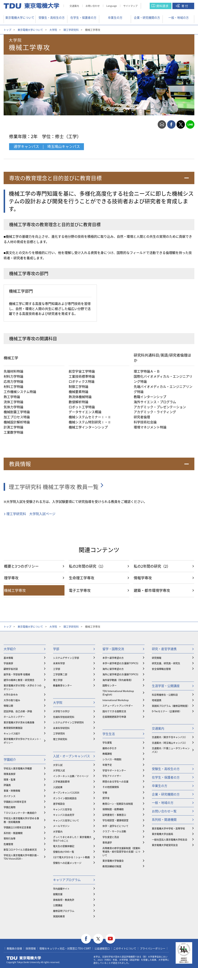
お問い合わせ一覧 (164, 811)
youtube (110, 939)
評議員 (7, 785)
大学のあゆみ (11, 694)
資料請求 (162, 6)
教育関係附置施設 (13, 727)
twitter (181, 124)
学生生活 (108, 733)
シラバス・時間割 (111, 759)
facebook (171, 124)
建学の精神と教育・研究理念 (19, 680)
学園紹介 (10, 759)
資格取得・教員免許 (63, 899)
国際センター (109, 685)
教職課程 (107, 753)
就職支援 (57, 894)
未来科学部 (59, 663)
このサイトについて (124, 948)
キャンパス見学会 (62, 809)
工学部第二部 (60, 674)
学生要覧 (107, 742)
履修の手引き (109, 748)
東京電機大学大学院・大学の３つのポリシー (22, 687)
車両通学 (107, 842)
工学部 (56, 669)
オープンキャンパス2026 (66, 792)
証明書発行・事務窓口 (114, 814)
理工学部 (57, 680)
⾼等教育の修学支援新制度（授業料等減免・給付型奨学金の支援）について (121, 851)
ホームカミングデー (14, 716)
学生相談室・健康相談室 (115, 820)
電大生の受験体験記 (63, 846)
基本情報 (8, 657)
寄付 (185, 6)
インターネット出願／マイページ (70, 776)
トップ (7, 29)
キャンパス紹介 (12, 733)
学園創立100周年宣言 (15, 801)
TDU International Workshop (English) (118, 692)
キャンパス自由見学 (63, 814)
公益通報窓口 (102, 948)
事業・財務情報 (12, 790)
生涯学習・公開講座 (166, 685)
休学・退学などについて (115, 826)
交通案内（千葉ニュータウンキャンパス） (171, 749)
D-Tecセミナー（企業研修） (167, 711)
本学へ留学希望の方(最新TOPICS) (120, 663)
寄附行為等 (9, 838)
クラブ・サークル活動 (114, 831)
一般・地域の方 (178, 17)
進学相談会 (59, 803)
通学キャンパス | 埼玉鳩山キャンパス (47, 146)
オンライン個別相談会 (65, 798)
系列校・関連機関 (13, 833)
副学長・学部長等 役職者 (17, 674)
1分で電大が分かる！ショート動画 (71, 857)
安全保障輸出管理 (161, 669)
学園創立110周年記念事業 (17, 827)
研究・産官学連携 (164, 648)
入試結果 (57, 787)
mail (162, 124)
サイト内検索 (148, 6)
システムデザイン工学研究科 (68, 722)
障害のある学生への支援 (115, 781)
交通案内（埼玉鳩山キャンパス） (169, 742)
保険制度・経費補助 (113, 809)
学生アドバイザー (111, 775)
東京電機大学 (23, 958)
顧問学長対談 (11, 669)
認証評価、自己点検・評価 (18, 711)
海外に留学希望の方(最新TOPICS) (120, 674)
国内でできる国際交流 (114, 711)
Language (111, 5)
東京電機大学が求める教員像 (19, 722)
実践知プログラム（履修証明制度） (171, 705)
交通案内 (74, 5)
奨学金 (106, 798)
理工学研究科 (71, 29)
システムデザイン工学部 (66, 657)
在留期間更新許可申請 (114, 716)
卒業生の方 (115, 17)
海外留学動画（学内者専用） (117, 680)
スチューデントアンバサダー (117, 705)
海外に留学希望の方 (113, 669)
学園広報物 (9, 807)
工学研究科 (59, 733)
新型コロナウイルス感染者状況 (20, 849)
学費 (104, 792)
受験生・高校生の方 (52, 17)
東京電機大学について (19, 17)
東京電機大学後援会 (113, 860)
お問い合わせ (93, 5)
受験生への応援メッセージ (67, 862)
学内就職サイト (61, 888)
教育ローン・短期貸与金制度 (117, 803)
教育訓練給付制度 (111, 866)
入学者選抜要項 (61, 781)
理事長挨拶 (9, 773)
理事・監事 (9, 779)
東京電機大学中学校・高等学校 (168, 828)
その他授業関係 (110, 787)
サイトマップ (130, 5)
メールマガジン (61, 826)
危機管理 (8, 844)
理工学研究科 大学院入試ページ (30, 513)
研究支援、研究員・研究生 (166, 663)
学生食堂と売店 (110, 837)
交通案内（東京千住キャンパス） (169, 737)
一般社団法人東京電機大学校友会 (169, 839)
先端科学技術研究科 (63, 717)
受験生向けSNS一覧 (63, 851)
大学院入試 (59, 770)
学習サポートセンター (114, 770)
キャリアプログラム (67, 879)
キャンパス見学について (66, 820)
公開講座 (57, 905)
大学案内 (57, 831)
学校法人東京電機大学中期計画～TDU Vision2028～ (21, 856)
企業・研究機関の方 (147, 17)
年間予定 (107, 764)
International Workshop (115, 700)
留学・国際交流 (113, 648)
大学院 (53, 29)
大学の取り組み (12, 700)
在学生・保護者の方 (83, 17)
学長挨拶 (8, 663)
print (152, 124)
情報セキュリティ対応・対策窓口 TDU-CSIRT (65, 948)
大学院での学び (61, 711)
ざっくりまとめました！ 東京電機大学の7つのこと (72, 838)
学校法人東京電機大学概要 (18, 768)
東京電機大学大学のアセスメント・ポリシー (22, 740)
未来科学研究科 (61, 728)
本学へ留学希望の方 (113, 657)
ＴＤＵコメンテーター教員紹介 (20, 812)
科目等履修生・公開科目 (165, 694)
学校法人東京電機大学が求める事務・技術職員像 (21, 820)
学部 (56, 648)
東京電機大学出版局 (162, 834)
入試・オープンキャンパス (71, 756)
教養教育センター (62, 685)
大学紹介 (10, 648)
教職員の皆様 (14, 948)
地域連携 (156, 700)
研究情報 (156, 657)
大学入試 (57, 765)
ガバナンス (9, 796)
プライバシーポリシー (152, 948)
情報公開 (8, 705)
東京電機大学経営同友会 (165, 845)
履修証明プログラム (63, 911)
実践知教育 (59, 916)
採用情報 (31, 948)
